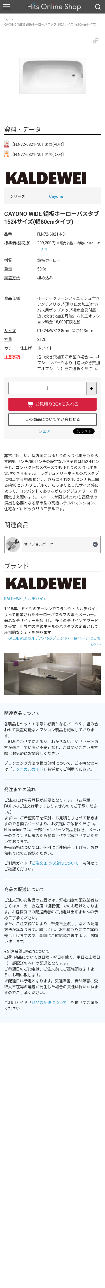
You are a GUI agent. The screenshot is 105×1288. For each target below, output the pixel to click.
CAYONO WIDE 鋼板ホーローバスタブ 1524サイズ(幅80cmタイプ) (50, 24)
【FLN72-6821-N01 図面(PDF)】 (35, 143)
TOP (7, 20)
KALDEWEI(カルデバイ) (24, 598)
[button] (95, 40)
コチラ (42, 249)
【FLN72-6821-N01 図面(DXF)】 (35, 154)
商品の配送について (49, 1002)
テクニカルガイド (27, 769)
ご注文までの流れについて (55, 863)
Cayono (56, 196)
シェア (45, 431)
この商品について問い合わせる (52, 419)
